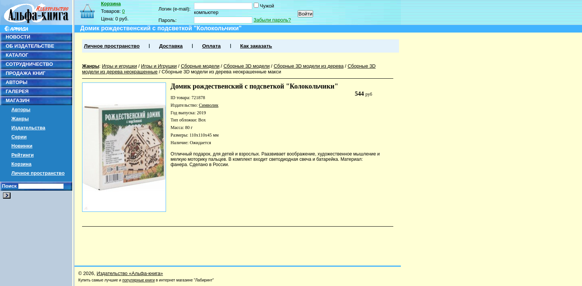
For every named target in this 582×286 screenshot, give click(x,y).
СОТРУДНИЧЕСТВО (29, 64)
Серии (19, 137)
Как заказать (256, 46)
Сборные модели (200, 66)
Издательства (28, 128)
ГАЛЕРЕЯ (17, 91)
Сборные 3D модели (246, 66)
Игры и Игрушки (159, 66)
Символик (209, 105)
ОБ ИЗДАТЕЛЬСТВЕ (30, 46)
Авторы (20, 109)
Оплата (211, 46)
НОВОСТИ (18, 37)
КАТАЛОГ (17, 55)
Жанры (20, 118)
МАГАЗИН (17, 100)
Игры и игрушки (119, 66)
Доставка (171, 46)
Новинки (22, 146)
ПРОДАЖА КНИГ (25, 73)
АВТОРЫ (16, 82)
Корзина (21, 164)
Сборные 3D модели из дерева (309, 66)
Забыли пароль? (272, 20)
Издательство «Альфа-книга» (130, 273)
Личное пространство (38, 173)
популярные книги (138, 280)
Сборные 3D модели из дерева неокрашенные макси (221, 72)
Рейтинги (22, 155)
